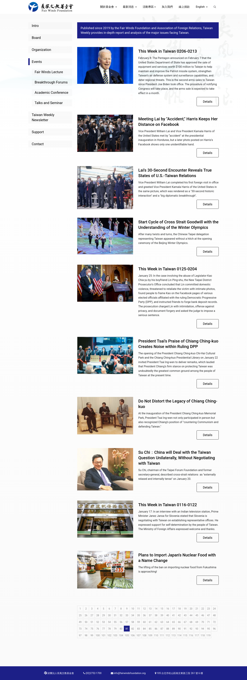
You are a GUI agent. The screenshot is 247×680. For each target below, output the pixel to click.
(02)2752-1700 (92, 673)
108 (144, 635)
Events (37, 62)
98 (86, 635)
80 (121, 628)
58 (132, 622)
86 (156, 628)
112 (168, 635)
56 (121, 622)
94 (202, 628)
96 (214, 628)
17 (173, 608)
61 (150, 622)
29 (103, 615)
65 (173, 622)
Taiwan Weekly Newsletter (43, 117)
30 (109, 615)
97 (80, 635)
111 (162, 635)
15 (162, 608)
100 (98, 635)
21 (197, 608)
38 (156, 615)
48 (214, 615)
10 (132, 608)
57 (127, 622)
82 (132, 628)
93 (197, 628)
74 (86, 628)
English (200, 6)
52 (97, 622)
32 (121, 615)
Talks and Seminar (49, 103)
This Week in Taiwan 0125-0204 (167, 269)
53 (103, 622)
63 (162, 622)
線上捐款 (184, 6)
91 (185, 628)
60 (144, 622)
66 (179, 622)
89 (173, 628)
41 (173, 615)
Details (207, 101)
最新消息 (128, 6)
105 (127, 635)
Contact (38, 144)
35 (138, 615)
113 (174, 635)
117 (197, 635)
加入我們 (167, 6)
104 (121, 635)
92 (191, 628)
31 (115, 615)
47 (208, 615)
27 (92, 615)
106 (133, 635)
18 (179, 608)
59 (138, 622)
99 (92, 635)
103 (115, 635)
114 (179, 635)
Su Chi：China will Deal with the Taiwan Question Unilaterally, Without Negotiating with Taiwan (176, 458)
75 (92, 628)
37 (150, 615)
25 (80, 615)
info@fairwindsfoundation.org (128, 673)
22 (202, 608)
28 (97, 615)
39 (162, 615)
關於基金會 (107, 6)
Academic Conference (51, 93)
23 (208, 608)
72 (214, 622)
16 (167, 608)
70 (202, 622)
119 (208, 635)
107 (139, 635)
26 (86, 615)
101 (104, 635)
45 (197, 615)
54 (109, 622)
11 (138, 608)
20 (191, 608)
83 (138, 628)
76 (97, 628)
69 (197, 622)
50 (86, 622)
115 (185, 635)
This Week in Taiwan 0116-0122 (167, 504)
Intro (35, 26)
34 (132, 615)
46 (202, 615)
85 (150, 628)
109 (150, 635)
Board (36, 38)
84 (144, 628)
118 (203, 635)
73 (80, 628)
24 (214, 608)
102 (109, 635)
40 (167, 615)
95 (208, 628)
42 (179, 615)
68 (191, 622)
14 (156, 608)
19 (185, 608)
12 (144, 608)
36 (144, 615)
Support (38, 132)
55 (115, 622)
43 (185, 615)
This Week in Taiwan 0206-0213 (167, 51)
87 (162, 628)
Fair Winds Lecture (49, 72)
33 (127, 615)
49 (80, 622)
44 (191, 615)
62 (156, 622)
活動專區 (148, 6)
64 (167, 622)
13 (150, 608)
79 (115, 628)
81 (127, 628)
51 (92, 622)
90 (179, 628)
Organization (41, 50)
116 (191, 635)
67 (185, 622)
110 (156, 635)
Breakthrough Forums (51, 82)
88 (167, 628)
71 (208, 622)
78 (109, 628)
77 (103, 628)
